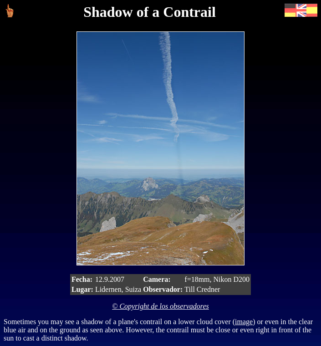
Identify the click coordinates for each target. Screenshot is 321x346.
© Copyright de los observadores (160, 306)
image (244, 322)
